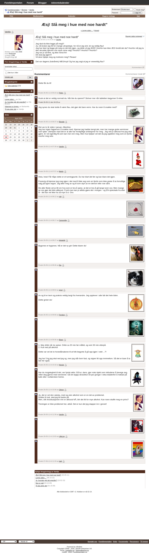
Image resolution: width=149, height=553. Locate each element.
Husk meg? (139, 10)
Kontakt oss (92, 541)
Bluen (61, 340)
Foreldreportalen (13, 2)
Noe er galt (40, 483)
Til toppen (144, 541)
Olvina (61, 390)
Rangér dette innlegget (134, 36)
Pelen (61, 93)
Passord (115, 13)
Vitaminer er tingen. (12, 106)
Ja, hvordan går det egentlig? (46, 480)
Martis (61, 171)
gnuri (61, 290)
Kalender (71, 16)
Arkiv (115, 541)
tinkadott (62, 240)
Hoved (96, 30)
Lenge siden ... (41, 478)
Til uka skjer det (41, 486)
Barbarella (25, 106)
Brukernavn (116, 9)
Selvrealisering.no (82, 550)
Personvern (134, 541)
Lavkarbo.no (69, 550)
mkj (60, 196)
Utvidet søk (9, 77)
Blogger (42, 2)
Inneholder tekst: (11, 66)
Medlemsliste (38, 16)
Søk (138, 16)
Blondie (62, 122)
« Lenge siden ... (87, 30)
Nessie (61, 365)
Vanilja (31, 10)
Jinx (19, 99)
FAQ (11, 16)
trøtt (60, 461)
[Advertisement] (74, 517)
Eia (60, 265)
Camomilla (63, 220)
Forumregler (123, 541)
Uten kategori (12, 86)
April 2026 (18, 118)
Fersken (62, 315)
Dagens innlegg (108, 16)
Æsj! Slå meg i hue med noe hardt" (48, 475)
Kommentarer (137, 67)
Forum (30, 2)
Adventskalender (60, 2)
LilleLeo (62, 436)
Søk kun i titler (11, 73)
